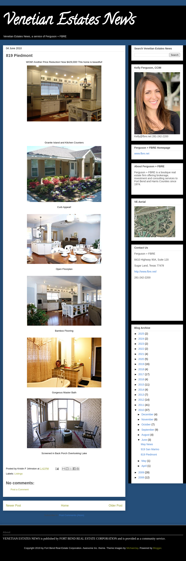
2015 (141, 384)
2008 (141, 477)
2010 (141, 409)
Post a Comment (20, 489)
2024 (141, 338)
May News (147, 444)
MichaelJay (132, 548)
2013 (141, 394)
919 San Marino (150, 449)
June (144, 439)
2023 (141, 343)
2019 (141, 364)
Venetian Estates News (69, 21)
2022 (141, 348)
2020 (141, 359)
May (144, 460)
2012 (141, 399)
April (144, 465)
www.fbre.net (141, 153)
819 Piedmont (149, 454)
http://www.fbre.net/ (145, 271)
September (148, 429)
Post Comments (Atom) (71, 515)
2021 (141, 353)
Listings (19, 473)
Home (65, 505)
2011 (141, 404)
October (146, 424)
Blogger (157, 548)
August (145, 434)
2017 (141, 374)
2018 (141, 369)
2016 (141, 379)
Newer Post (13, 505)
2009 (141, 472)
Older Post (115, 505)
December (147, 414)
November (147, 419)
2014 (141, 389)
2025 (141, 333)
